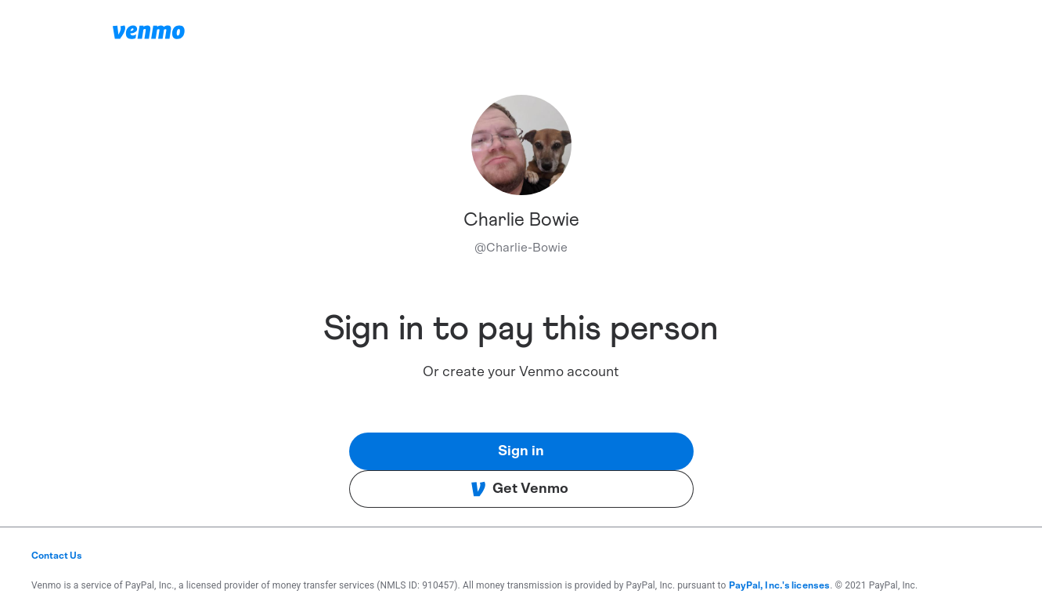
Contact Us (56, 555)
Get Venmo (519, 489)
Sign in (521, 451)
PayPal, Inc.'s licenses (780, 585)
